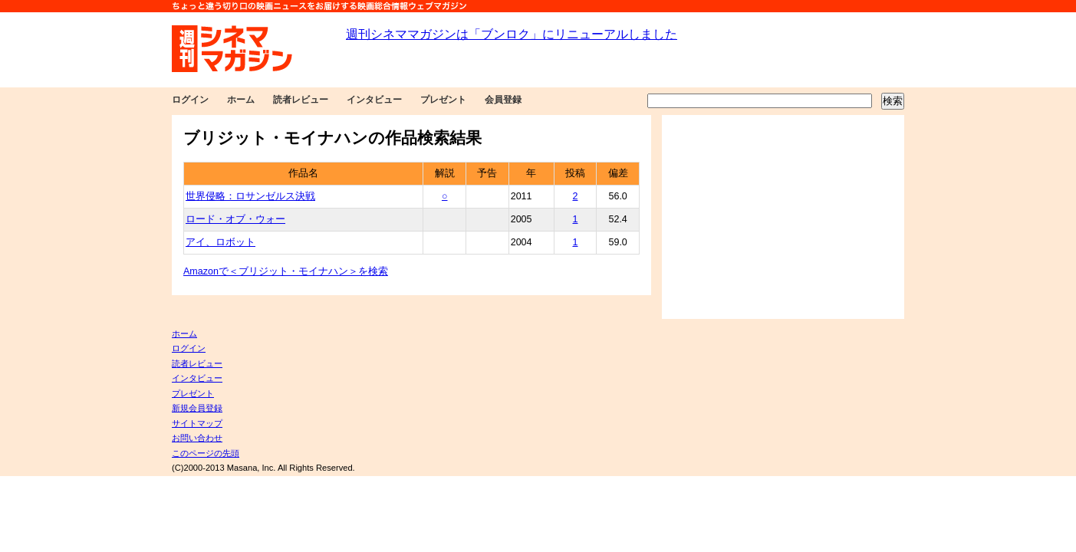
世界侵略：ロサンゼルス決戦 (250, 196)
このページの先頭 (205, 453)
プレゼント (443, 99)
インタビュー (374, 99)
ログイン (190, 99)
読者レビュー (300, 99)
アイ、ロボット (220, 242)
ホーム (241, 99)
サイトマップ (197, 423)
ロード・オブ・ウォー (235, 219)
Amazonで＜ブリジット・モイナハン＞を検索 (285, 271)
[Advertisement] (783, 217)
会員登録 (503, 99)
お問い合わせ (197, 437)
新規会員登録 (197, 407)
